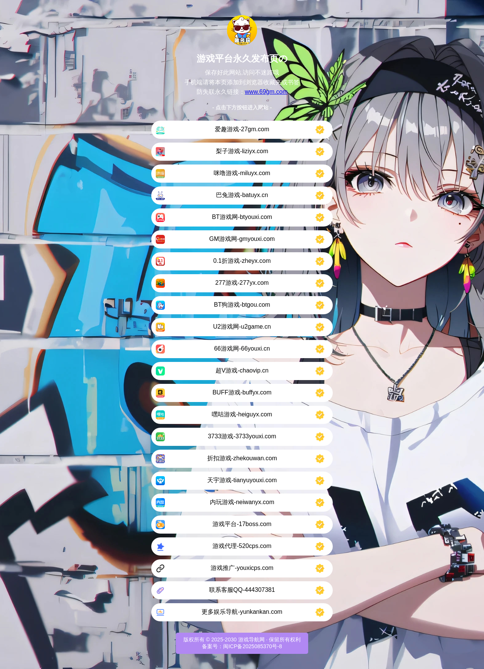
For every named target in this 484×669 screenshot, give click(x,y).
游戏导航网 (251, 639)
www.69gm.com (266, 91)
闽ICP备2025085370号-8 (252, 646)
